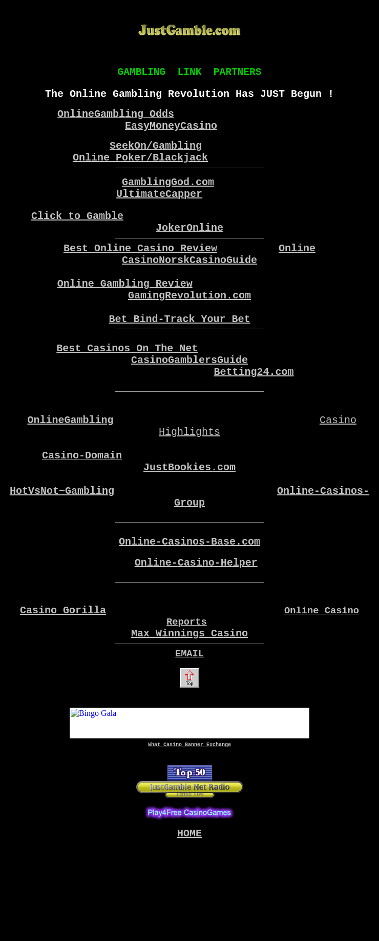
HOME (189, 927)
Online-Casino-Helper (196, 636)
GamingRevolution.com (189, 324)
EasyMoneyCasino (171, 134)
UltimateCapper (159, 210)
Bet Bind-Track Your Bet (179, 351)
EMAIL (189, 740)
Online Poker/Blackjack (140, 169)
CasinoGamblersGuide (189, 399)
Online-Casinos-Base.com (189, 611)
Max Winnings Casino (189, 719)
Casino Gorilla (63, 692)
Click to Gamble (77, 232)
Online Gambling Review (125, 310)
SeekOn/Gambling (156, 156)
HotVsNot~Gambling (62, 552)
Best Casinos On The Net (127, 385)
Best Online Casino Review (140, 268)
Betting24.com (254, 412)
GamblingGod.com (168, 196)
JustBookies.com (189, 524)
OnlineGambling (71, 469)
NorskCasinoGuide (208, 282)
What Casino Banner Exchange (189, 834)
